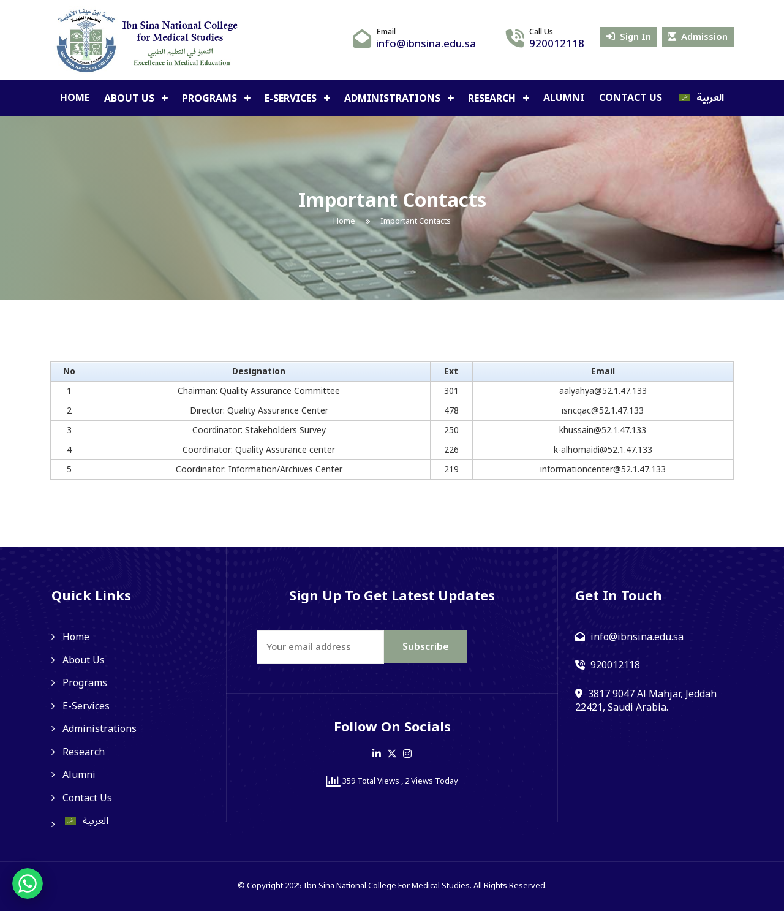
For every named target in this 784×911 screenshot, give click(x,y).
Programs (210, 98)
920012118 (556, 44)
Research (493, 98)
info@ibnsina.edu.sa (426, 44)
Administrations (393, 98)
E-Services (292, 98)
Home (74, 98)
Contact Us (630, 98)
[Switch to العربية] (701, 98)
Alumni (563, 98)
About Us (130, 98)
